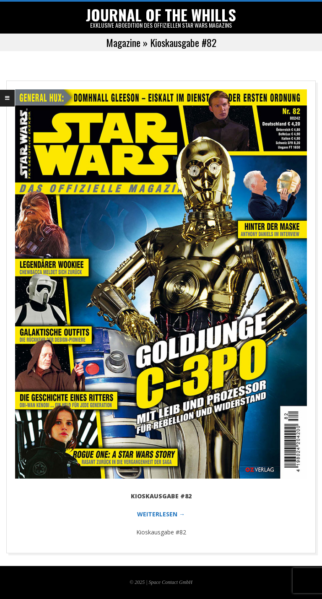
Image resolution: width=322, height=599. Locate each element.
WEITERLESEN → (161, 514)
